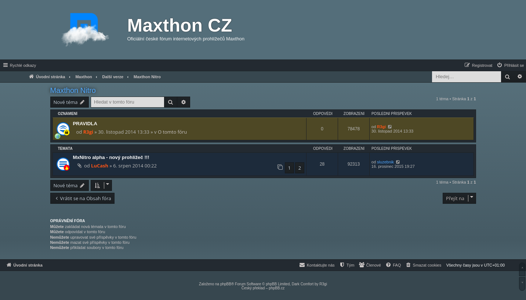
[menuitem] (510, 65)
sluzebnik (385, 162)
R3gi (88, 132)
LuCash (99, 165)
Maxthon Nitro (73, 90)
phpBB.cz (276, 288)
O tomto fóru (172, 132)
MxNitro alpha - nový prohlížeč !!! (111, 157)
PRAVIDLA (85, 123)
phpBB (225, 284)
